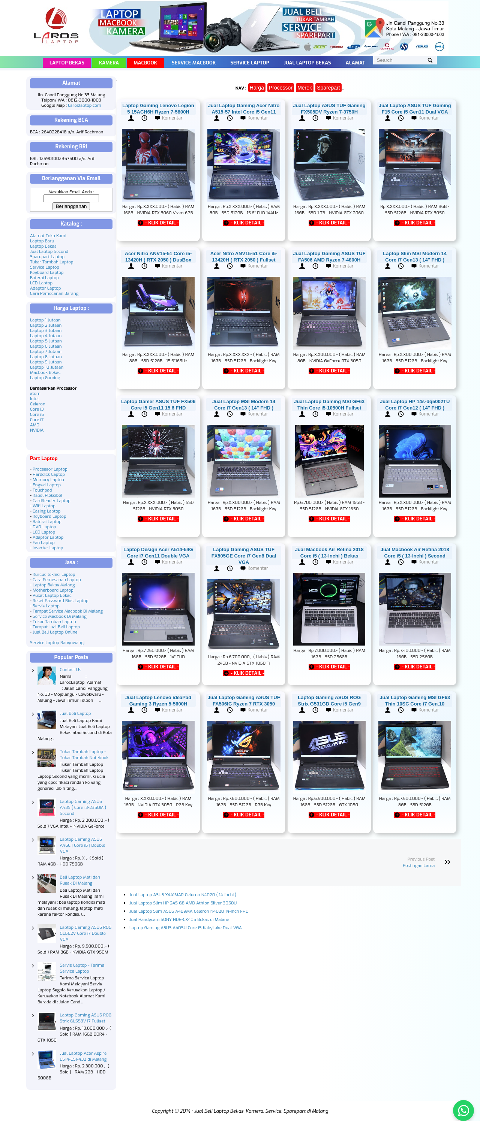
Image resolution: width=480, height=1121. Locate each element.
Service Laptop (249, 63)
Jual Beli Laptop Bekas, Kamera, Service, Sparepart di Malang (261, 1111)
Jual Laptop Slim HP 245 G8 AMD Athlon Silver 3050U (183, 903)
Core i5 (37, 414)
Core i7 (37, 420)
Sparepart (328, 88)
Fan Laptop (44, 543)
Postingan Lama (419, 865)
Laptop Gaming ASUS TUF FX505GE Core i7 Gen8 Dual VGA (244, 556)
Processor (280, 88)
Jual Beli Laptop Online (55, 632)
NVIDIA (37, 430)
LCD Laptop (41, 283)
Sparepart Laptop (47, 257)
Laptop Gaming (45, 378)
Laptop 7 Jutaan (46, 351)
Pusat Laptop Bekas (52, 595)
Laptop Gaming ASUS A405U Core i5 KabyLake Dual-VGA (185, 928)
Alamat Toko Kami (48, 236)
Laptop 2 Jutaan (46, 325)
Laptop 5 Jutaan (46, 341)
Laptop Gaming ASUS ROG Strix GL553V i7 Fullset (86, 1018)
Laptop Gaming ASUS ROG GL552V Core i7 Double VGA (86, 933)
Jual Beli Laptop (75, 713)
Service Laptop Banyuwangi (57, 643)
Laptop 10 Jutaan (46, 367)
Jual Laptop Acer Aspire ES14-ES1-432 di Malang (83, 1056)
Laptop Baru (42, 241)
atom (35, 393)
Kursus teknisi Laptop (54, 574)
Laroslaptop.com (84, 105)
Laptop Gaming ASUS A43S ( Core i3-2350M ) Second (83, 807)
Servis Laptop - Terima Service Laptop (82, 968)
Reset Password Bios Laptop (60, 601)
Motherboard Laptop (53, 590)
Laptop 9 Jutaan (46, 362)
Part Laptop (44, 458)
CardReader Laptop (51, 501)
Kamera (109, 63)
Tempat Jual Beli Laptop (56, 627)
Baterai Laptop (44, 278)
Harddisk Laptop (49, 474)
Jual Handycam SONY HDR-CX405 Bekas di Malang (179, 919)
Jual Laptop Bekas (307, 63)
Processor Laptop (50, 469)
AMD (34, 425)
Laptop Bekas (67, 63)
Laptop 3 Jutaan (46, 330)
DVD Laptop (44, 527)
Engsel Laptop (47, 485)
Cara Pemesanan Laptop (57, 580)
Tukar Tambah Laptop (52, 262)
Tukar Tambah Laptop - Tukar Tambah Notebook (84, 755)
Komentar (172, 118)
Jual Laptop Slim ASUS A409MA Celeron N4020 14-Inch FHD (189, 911)
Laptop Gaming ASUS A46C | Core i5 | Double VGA (82, 845)
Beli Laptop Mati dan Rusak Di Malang (80, 880)
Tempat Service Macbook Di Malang (68, 611)
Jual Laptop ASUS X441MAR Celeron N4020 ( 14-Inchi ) (182, 895)
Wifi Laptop (44, 506)
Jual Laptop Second (49, 251)
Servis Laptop (46, 606)
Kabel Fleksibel (47, 495)
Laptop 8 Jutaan (46, 357)
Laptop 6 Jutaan (46, 346)
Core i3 (37, 409)
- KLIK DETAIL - (162, 223)
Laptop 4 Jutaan (46, 336)
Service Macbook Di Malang (60, 616)
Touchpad (42, 490)
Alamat (355, 63)
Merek (304, 88)
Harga (257, 88)
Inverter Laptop (48, 548)
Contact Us (70, 670)
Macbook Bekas (45, 372)
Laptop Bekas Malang (54, 585)
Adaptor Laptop (45, 288)
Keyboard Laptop (47, 272)
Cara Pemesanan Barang (54, 293)
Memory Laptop (48, 480)
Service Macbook (194, 63)
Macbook (145, 63)
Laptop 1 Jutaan (45, 320)
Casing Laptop (46, 511)
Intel (34, 399)
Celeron (37, 404)
